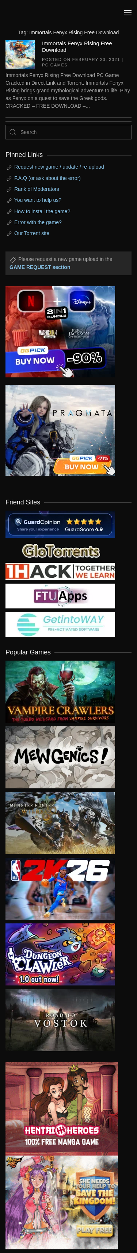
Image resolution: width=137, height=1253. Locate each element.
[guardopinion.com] (60, 524)
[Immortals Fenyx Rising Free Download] (20, 54)
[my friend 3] (60, 571)
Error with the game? (38, 222)
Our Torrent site (31, 233)
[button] (128, 13)
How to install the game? (42, 211)
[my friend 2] (60, 550)
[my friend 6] (60, 595)
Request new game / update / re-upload (59, 167)
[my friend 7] (60, 624)
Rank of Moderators (36, 189)
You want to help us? (37, 200)
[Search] (68, 132)
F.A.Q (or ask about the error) (47, 178)
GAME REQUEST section (39, 267)
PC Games (55, 65)
